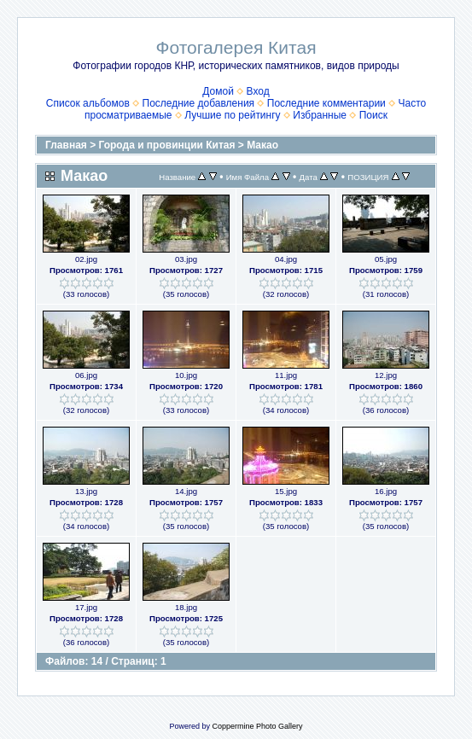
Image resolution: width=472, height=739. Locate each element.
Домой (218, 91)
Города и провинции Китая (167, 145)
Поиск (373, 115)
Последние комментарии (326, 103)
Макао (262, 145)
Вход (258, 91)
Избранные (320, 115)
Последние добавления (199, 103)
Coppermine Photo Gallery (257, 726)
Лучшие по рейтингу (232, 115)
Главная (66, 145)
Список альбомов (88, 103)
